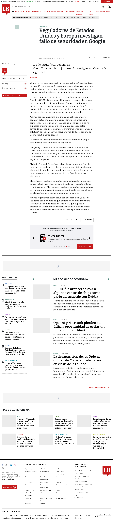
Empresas (28, 482)
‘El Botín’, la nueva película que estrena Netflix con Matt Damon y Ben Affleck (15, 366)
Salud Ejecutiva (61, 498)
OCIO (41, 11)
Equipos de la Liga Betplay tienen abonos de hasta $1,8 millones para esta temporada (15, 351)
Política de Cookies (81, 492)
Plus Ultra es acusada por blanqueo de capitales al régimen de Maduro (15, 305)
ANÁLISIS (72, 11)
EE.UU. (19, 416)
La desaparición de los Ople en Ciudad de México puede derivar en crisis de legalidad (78, 360)
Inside (58, 490)
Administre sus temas (11, 95)
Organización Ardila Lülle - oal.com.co (103, 516)
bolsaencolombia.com (83, 515)
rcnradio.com (64, 518)
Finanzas (28, 485)
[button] (33, 238)
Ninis (46, 17)
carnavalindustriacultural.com (35, 518)
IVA (78, 17)
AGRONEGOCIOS (62, 11)
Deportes (8, 284)
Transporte (9, 299)
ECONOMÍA (27, 11)
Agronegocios (30, 469)
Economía (59, 477)
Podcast (28, 498)
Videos (42, 503)
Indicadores (29, 490)
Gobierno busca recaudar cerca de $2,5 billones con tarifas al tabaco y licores (15, 336)
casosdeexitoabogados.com (12, 518)
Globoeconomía (61, 485)
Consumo (28, 477)
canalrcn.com (53, 518)
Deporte (8, 345)
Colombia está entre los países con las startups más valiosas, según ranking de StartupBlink (102, 442)
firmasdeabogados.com (63, 515)
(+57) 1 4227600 (8, 480)
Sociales (28, 503)
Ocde (73, 17)
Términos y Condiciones (82, 484)
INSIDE (108, 11)
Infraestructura (45, 490)
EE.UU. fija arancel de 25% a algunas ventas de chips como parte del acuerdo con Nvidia (76, 293)
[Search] (96, 7)
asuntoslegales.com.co (10, 515)
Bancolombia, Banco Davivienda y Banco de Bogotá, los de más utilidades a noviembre (102, 423)
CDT (51, 17)
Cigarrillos (93, 17)
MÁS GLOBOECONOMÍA (97, 388)
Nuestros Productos (81, 476)
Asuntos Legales (31, 471)
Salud (57, 416)
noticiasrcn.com (77, 518)
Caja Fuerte (44, 471)
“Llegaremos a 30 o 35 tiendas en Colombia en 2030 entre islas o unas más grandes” (15, 290)
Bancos (7, 314)
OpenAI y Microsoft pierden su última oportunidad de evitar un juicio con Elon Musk (79, 326)
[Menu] (13, 11)
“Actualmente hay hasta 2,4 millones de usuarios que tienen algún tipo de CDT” (16, 320)
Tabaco (83, 17)
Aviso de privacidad (81, 481)
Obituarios (44, 493)
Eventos (58, 482)
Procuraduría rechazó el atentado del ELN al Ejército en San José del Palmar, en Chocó (26, 441)
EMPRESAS (35, 11)
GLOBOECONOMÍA (50, 11)
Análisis (58, 469)
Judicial (20, 434)
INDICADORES (100, 11)
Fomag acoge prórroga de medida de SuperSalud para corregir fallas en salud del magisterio (64, 423)
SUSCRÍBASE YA (85, 246)
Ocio (57, 493)
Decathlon (38, 17)
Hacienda (8, 330)
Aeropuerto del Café (62, 17)
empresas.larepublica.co (44, 515)
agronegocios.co (26, 515)
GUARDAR (105, 57)
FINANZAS (18, 11)
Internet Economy (99, 434)
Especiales (44, 482)
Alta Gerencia (45, 469)
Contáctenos (79, 479)
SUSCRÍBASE (107, 2)
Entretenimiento (11, 360)
